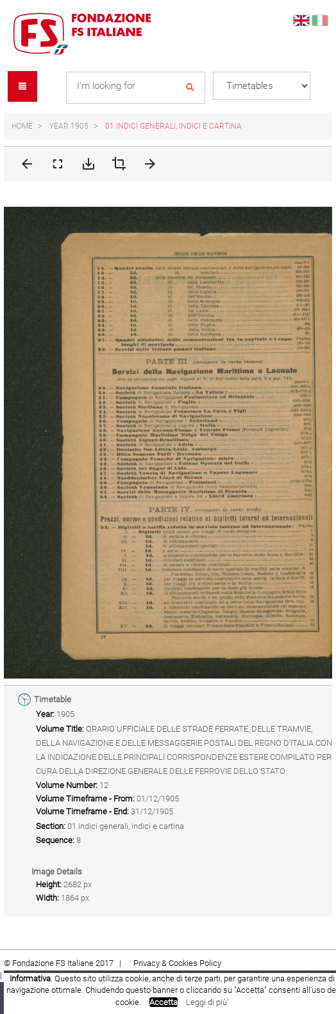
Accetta (163, 1002)
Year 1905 (68, 126)
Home (22, 126)
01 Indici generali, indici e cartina (173, 126)
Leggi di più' (207, 1002)
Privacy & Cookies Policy (177, 963)
